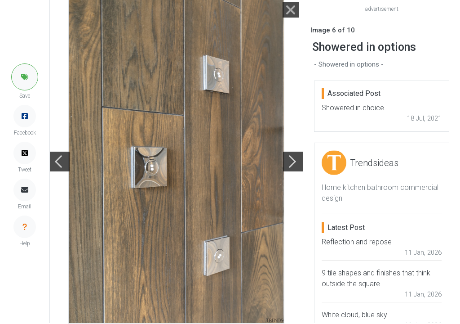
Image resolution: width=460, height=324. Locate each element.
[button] (24, 76)
